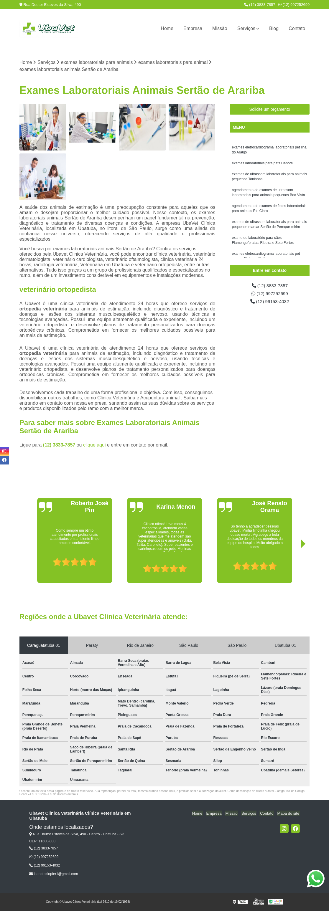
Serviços (246, 28)
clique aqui (94, 445)
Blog (274, 28)
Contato (297, 28)
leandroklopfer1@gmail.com (53, 874)
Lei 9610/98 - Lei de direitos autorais (54, 794)
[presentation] (33, 566)
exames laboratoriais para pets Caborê (262, 164)
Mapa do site (289, 813)
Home (167, 28)
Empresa (192, 28)
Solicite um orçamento (269, 109)
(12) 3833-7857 (259, 4)
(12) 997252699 (294, 4)
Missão (219, 28)
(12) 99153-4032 (269, 302)
